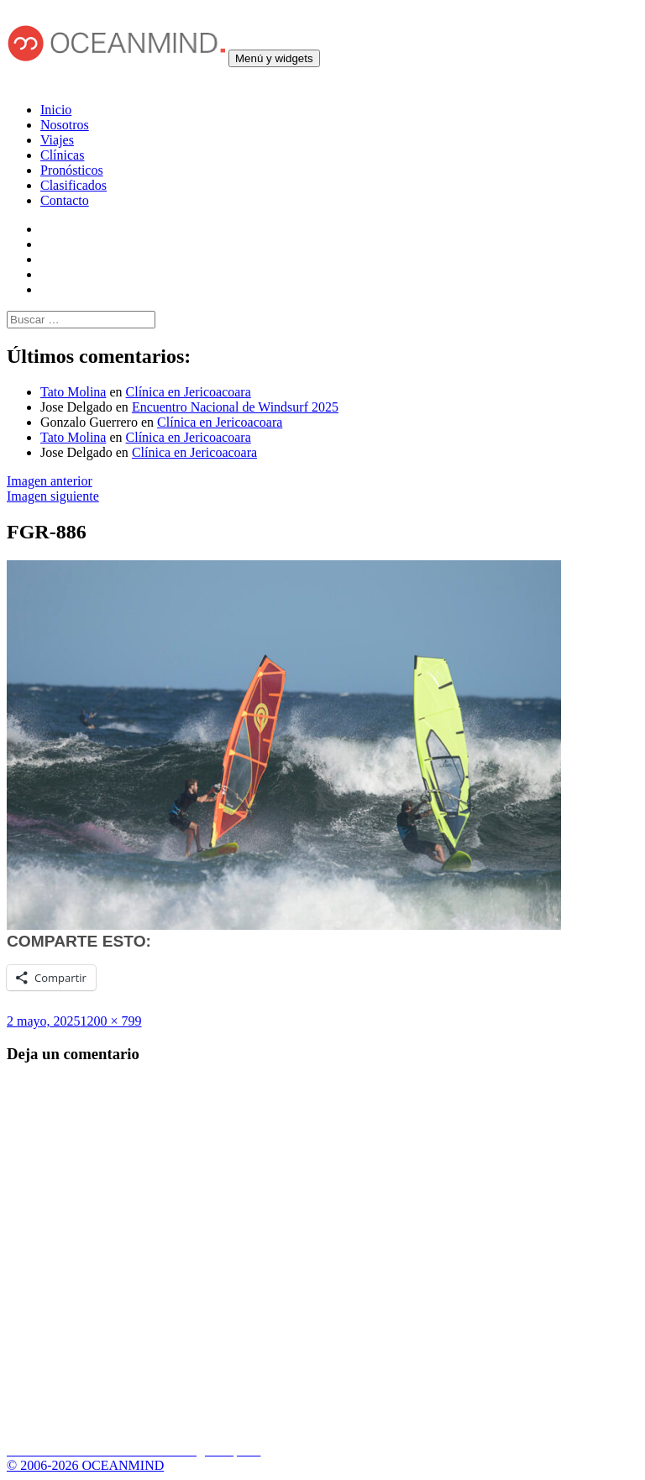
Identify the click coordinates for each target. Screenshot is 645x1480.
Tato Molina (73, 392)
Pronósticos (71, 170)
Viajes (57, 140)
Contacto (64, 200)
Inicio (55, 109)
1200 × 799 (111, 1021)
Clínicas (62, 155)
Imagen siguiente (53, 496)
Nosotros (64, 125)
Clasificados (73, 185)
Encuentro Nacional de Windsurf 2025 (235, 407)
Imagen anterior (49, 481)
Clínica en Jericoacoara (188, 392)
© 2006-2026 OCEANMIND (85, 1465)
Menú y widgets (274, 58)
